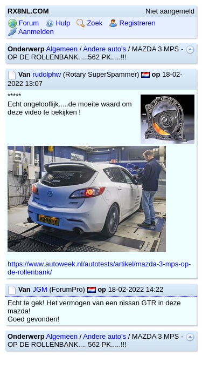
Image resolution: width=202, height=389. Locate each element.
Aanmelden (31, 32)
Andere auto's (104, 49)
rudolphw (46, 74)
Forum (23, 23)
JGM (39, 289)
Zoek (89, 23)
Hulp (57, 23)
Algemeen (62, 49)
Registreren (132, 23)
